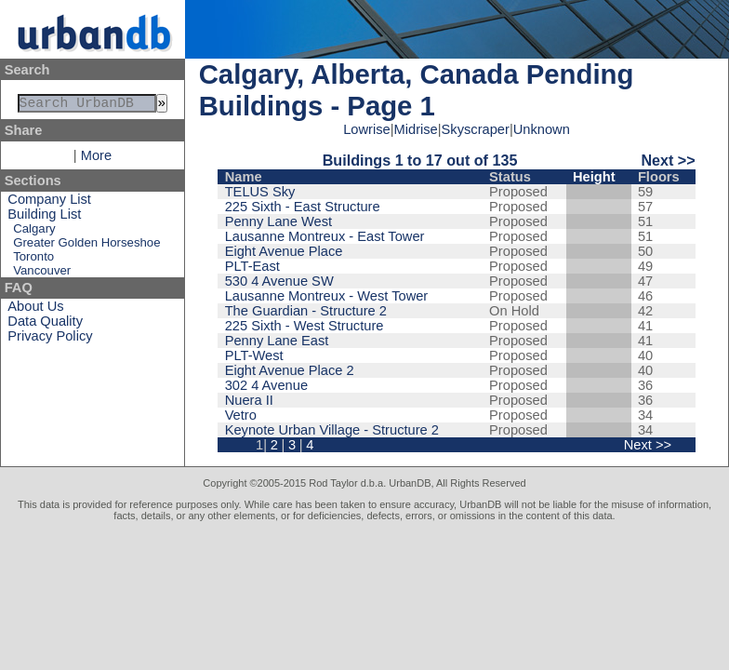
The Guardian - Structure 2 (306, 310)
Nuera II (249, 400)
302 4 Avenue (266, 385)
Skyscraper (476, 129)
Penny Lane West (278, 221)
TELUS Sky (260, 191)
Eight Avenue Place (284, 251)
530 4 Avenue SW (279, 281)
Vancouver (42, 274)
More (96, 159)
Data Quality (45, 324)
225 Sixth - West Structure (304, 325)
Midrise (416, 129)
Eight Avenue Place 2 (289, 370)
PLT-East (252, 266)
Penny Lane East (277, 340)
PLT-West (254, 355)
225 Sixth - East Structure (302, 206)
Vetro (241, 415)
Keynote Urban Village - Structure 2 (332, 429)
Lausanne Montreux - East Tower (325, 236)
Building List (44, 217)
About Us (35, 309)
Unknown (541, 129)
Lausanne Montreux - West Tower (327, 295)
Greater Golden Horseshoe (86, 246)
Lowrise (367, 129)
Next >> (668, 160)
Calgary (34, 232)
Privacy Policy (49, 339)
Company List (49, 202)
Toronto (33, 260)
